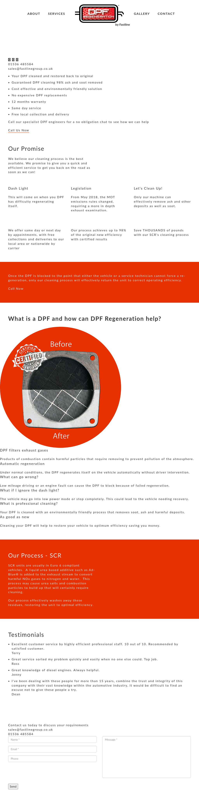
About (33, 13)
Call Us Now (18, 130)
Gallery (142, 13)
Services (56, 13)
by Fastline (122, 24)
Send (13, 786)
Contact (166, 13)
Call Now (16, 288)
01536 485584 (20, 64)
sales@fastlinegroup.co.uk (30, 68)
